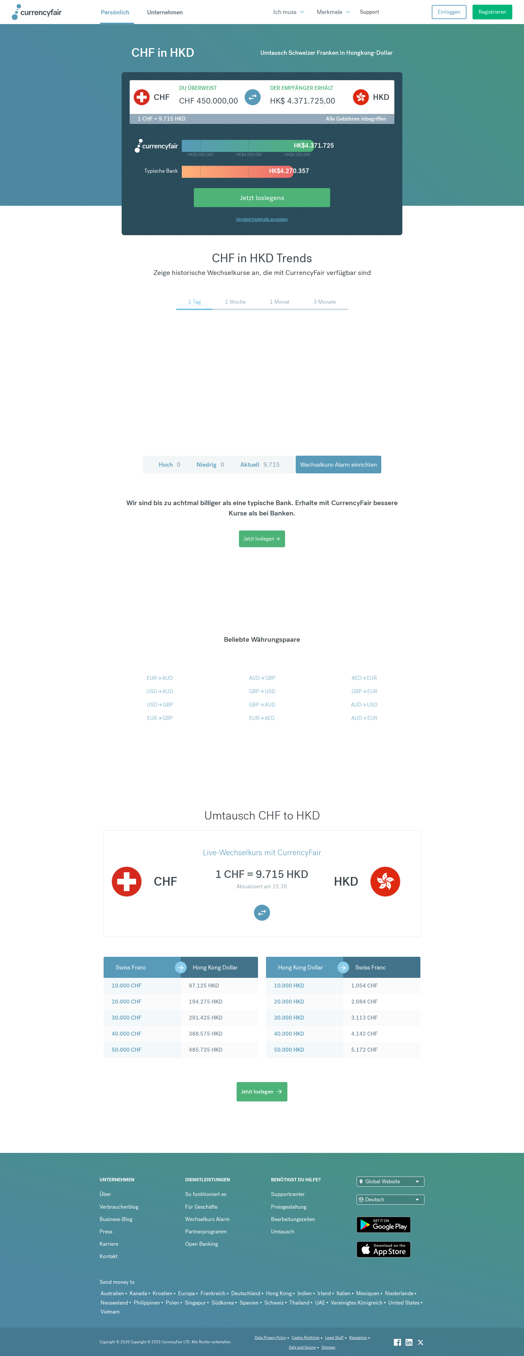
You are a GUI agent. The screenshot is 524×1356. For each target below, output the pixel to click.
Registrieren (492, 11)
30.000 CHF (126, 1017)
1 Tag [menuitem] (194, 301)
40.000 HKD (289, 1033)
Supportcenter (288, 1194)
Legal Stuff (334, 1338)
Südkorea (223, 1302)
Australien (112, 1293)
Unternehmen (165, 12)
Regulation (358, 1338)
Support (369, 11)
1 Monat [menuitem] (279, 301)
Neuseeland (114, 1302)
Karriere (109, 1243)
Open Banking (201, 1243)
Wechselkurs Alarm (207, 1219)
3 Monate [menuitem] (324, 301)
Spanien (249, 1302)
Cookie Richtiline (305, 1338)
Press (106, 1231)
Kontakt (109, 1256)
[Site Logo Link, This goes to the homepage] (53, 12)
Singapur (195, 1302)
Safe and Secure (302, 1347)
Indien (304, 1293)
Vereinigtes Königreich (357, 1302)
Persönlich (115, 12)
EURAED (262, 718)
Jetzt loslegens (262, 197)
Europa (186, 1293)
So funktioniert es (205, 1194)
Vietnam (110, 1311)
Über (105, 1194)
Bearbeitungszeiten (293, 1219)
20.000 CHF (126, 1001)
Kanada (138, 1293)
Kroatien (162, 1293)
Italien (344, 1293)
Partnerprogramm (206, 1231)
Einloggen (449, 11)
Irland (324, 1293)
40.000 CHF (126, 1033)
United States (403, 1302)
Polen (172, 1302)
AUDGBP (262, 678)
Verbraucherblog (119, 1206)
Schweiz (274, 1302)
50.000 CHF (126, 1049)
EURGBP (160, 718)
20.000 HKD (289, 1001)
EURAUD (160, 678)
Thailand (299, 1302)
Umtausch (282, 1231)
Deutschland (245, 1293)
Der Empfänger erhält (301, 88)
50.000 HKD (289, 1049)
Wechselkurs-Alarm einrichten (338, 464)
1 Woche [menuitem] (235, 301)
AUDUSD (364, 704)
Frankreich (213, 1293)
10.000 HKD (289, 985)
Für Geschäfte (201, 1206)
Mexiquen (367, 1293)
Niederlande (399, 1293)
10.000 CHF (126, 985)
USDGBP (160, 704)
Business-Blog (116, 1219)
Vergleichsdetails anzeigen (262, 219)
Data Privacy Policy (270, 1338)
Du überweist (198, 88)
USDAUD (159, 691)
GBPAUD (262, 704)
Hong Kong (279, 1293)
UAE (320, 1302)
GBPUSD (262, 691)
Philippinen (147, 1302)
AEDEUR (364, 678)
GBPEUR (364, 691)
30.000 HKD (289, 1017)
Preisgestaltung (288, 1206)
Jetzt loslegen (262, 538)
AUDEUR (364, 718)
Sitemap (328, 1347)
